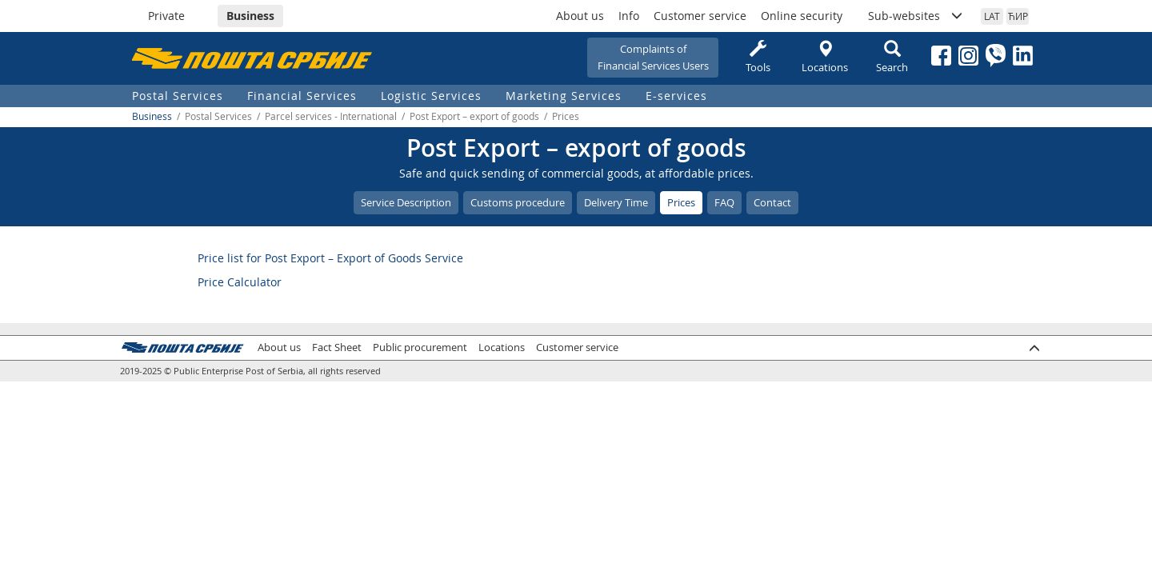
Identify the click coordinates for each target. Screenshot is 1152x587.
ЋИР (1018, 16)
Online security (801, 15)
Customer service (700, 15)
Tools (757, 57)
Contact (772, 202)
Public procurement (420, 347)
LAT (992, 16)
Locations (825, 57)
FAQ (724, 202)
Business (250, 15)
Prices (681, 202)
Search (892, 57)
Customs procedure (517, 202)
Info (628, 15)
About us (580, 15)
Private (166, 15)
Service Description (406, 202)
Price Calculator (240, 282)
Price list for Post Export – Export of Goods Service (330, 258)
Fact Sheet (337, 347)
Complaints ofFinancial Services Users (653, 57)
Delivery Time (616, 202)
